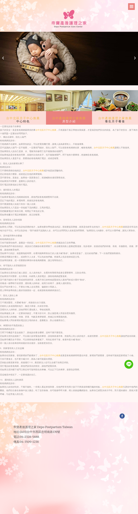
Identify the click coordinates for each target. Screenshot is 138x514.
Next (135, 58)
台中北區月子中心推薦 (23, 118)
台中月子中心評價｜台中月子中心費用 (65, 399)
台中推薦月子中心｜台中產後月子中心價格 (69, 399)
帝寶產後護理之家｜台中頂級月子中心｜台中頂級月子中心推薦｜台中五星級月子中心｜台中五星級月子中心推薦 (81, 398)
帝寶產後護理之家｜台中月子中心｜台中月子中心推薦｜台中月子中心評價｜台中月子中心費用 (52, 398)
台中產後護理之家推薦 (69, 118)
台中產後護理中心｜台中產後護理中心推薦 (58, 399)
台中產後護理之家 (47, 398)
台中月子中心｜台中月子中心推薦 (62, 399)
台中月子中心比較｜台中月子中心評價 (81, 399)
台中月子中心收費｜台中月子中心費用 (77, 399)
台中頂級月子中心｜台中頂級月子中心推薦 (85, 399)
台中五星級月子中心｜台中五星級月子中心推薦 (89, 399)
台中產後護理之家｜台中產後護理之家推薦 (54, 399)
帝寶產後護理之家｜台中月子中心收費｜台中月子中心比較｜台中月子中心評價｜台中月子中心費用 (71, 398)
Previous (3, 58)
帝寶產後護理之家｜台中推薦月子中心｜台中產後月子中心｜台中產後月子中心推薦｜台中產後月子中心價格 (62, 398)
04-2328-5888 (29, 437)
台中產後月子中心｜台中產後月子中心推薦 (73, 399)
